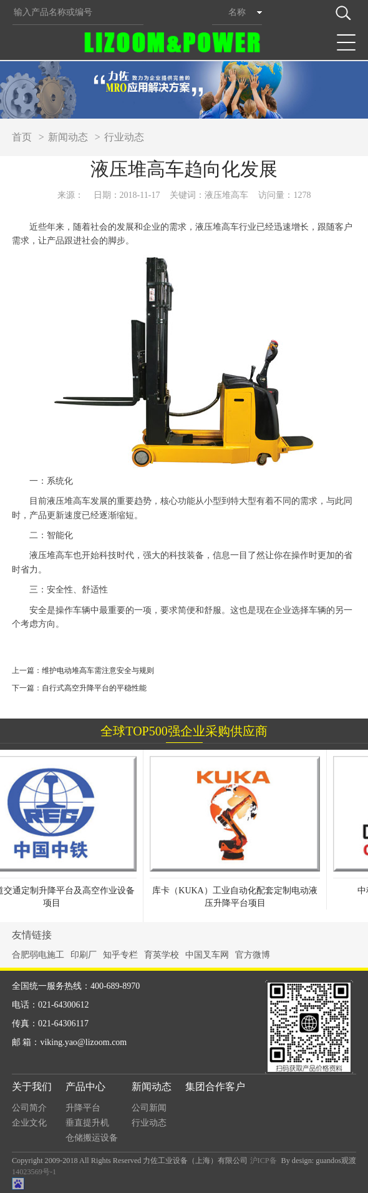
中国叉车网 (207, 955)
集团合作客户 (215, 1086)
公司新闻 (149, 1107)
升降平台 (82, 1107)
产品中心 (85, 1086)
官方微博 (252, 955)
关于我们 (32, 1086)
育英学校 (161, 955)
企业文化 (29, 1122)
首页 (22, 137)
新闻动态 (68, 137)
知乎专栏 (120, 955)
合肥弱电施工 (38, 955)
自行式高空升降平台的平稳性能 (94, 688)
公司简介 (29, 1107)
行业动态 (124, 137)
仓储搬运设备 (91, 1137)
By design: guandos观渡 (318, 1160)
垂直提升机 (87, 1122)
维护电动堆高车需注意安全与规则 (98, 670)
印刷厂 (83, 955)
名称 (237, 12)
